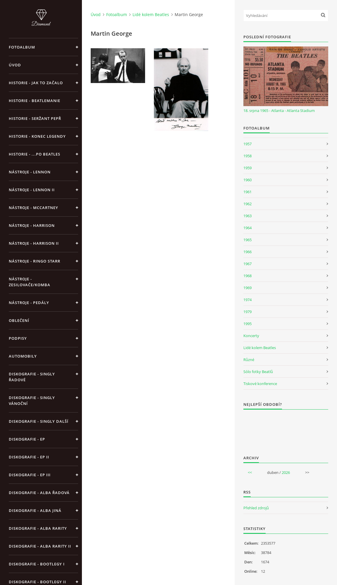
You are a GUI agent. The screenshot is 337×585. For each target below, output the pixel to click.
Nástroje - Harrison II (34, 243)
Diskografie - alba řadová (39, 492)
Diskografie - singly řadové (32, 376)
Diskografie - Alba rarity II (40, 546)
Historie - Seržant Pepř (35, 118)
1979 (247, 311)
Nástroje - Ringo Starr (34, 261)
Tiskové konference (260, 383)
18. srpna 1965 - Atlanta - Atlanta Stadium (279, 110)
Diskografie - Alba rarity (38, 528)
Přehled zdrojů (256, 507)
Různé (248, 359)
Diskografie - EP (27, 439)
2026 (286, 472)
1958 (247, 155)
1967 (247, 263)
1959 (247, 167)
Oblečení (19, 320)
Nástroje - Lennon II (32, 189)
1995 (247, 323)
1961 (247, 191)
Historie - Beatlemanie (34, 100)
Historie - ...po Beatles (34, 154)
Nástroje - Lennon (30, 172)
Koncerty (251, 335)
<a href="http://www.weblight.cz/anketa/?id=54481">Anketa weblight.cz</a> (285, 428)
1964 (247, 227)
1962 (247, 203)
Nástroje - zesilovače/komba (29, 281)
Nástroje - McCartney (33, 207)
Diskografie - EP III (30, 474)
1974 (247, 299)
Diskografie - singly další (38, 421)
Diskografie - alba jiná (35, 510)
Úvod (15, 65)
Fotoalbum (22, 47)
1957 (247, 143)
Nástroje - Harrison (32, 225)
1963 (247, 215)
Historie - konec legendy (37, 136)
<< (250, 472)
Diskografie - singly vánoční (32, 400)
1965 (247, 239)
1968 (247, 275)
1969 (247, 287)
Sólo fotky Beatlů (258, 371)
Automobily (23, 356)
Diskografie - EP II (29, 457)
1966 (247, 251)
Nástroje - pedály (29, 302)
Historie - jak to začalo (36, 82)
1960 (247, 179)
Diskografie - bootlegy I (37, 564)
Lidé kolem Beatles (151, 14)
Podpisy (18, 338)
